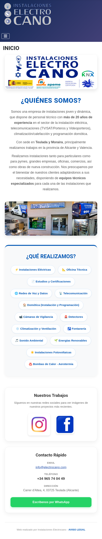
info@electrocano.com (51, 467)
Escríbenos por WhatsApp (50, 502)
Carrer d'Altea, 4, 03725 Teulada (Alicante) (51, 490)
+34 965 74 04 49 (51, 479)
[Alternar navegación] (5, 36)
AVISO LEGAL (76, 529)
